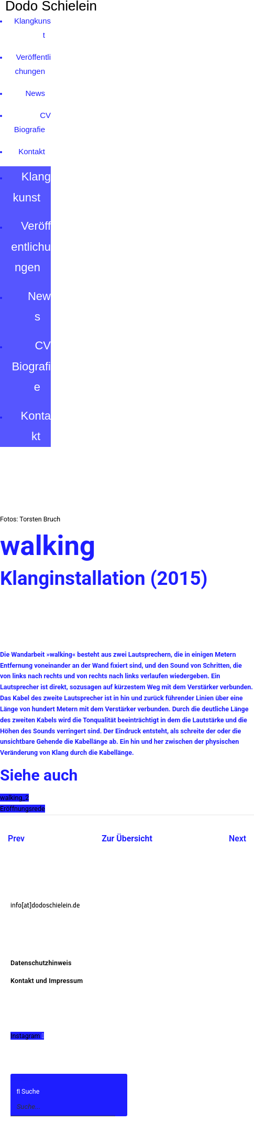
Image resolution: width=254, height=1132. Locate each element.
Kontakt (31, 151)
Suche (19, 1079)
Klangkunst (32, 187)
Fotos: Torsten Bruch (30, 519)
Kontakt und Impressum (46, 981)
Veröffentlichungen (31, 246)
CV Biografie (31, 366)
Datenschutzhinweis (41, 963)
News (35, 93)
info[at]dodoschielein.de (45, 905)
